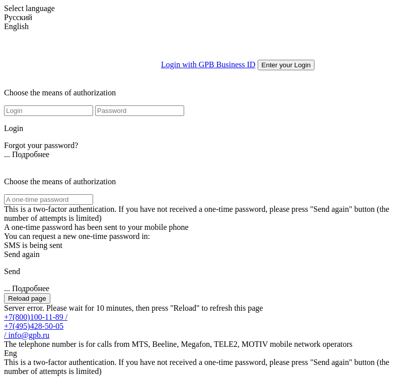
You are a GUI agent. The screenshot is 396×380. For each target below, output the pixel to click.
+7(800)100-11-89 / (35, 317)
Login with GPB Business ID (208, 64)
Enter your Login (286, 65)
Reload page (27, 298)
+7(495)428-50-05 (33, 326)
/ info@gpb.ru (26, 335)
